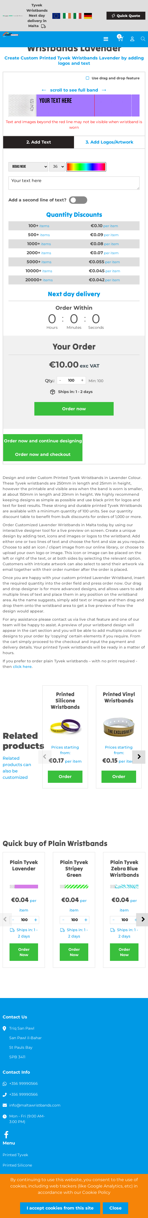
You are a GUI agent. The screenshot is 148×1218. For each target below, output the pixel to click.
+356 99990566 (23, 1083)
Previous (45, 757)
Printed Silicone (17, 1165)
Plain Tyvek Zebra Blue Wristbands (124, 868)
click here (22, 666)
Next (138, 757)
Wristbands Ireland (67, 16)
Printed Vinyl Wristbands (119, 697)
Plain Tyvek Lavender (24, 865)
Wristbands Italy (77, 16)
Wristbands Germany (88, 16)
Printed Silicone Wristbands (65, 700)
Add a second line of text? (37, 199)
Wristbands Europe (56, 16)
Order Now (24, 952)
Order (65, 776)
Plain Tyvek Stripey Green (74, 868)
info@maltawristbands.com (35, 1105)
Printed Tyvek (15, 1154)
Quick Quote (128, 16)
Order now (43, 440)
